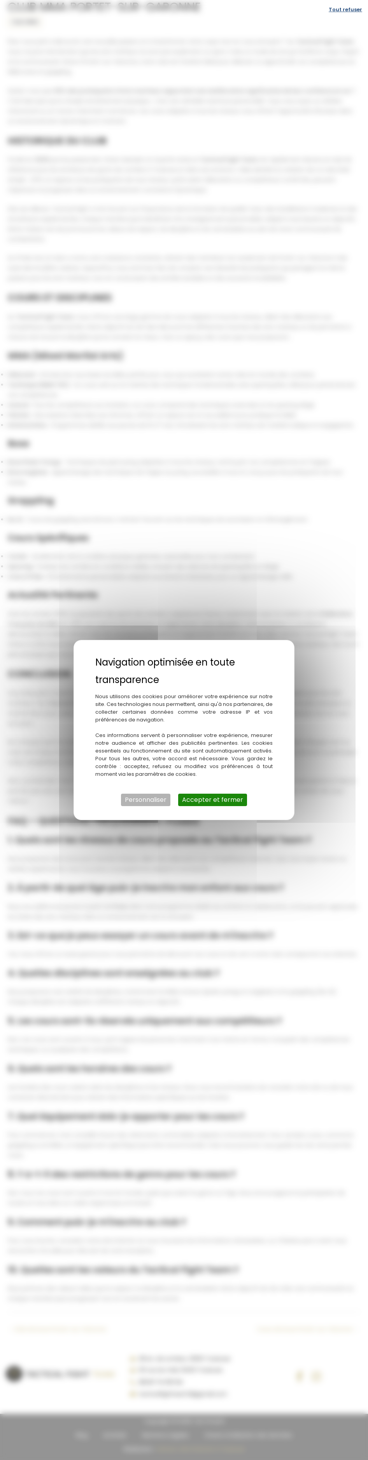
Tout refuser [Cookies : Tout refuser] (345, 9)
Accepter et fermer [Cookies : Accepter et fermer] (212, 799)
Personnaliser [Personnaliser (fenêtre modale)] (145, 799)
